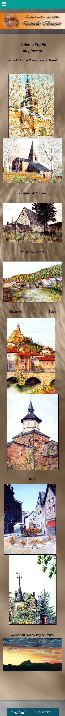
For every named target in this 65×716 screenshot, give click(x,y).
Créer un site (42, 712)
